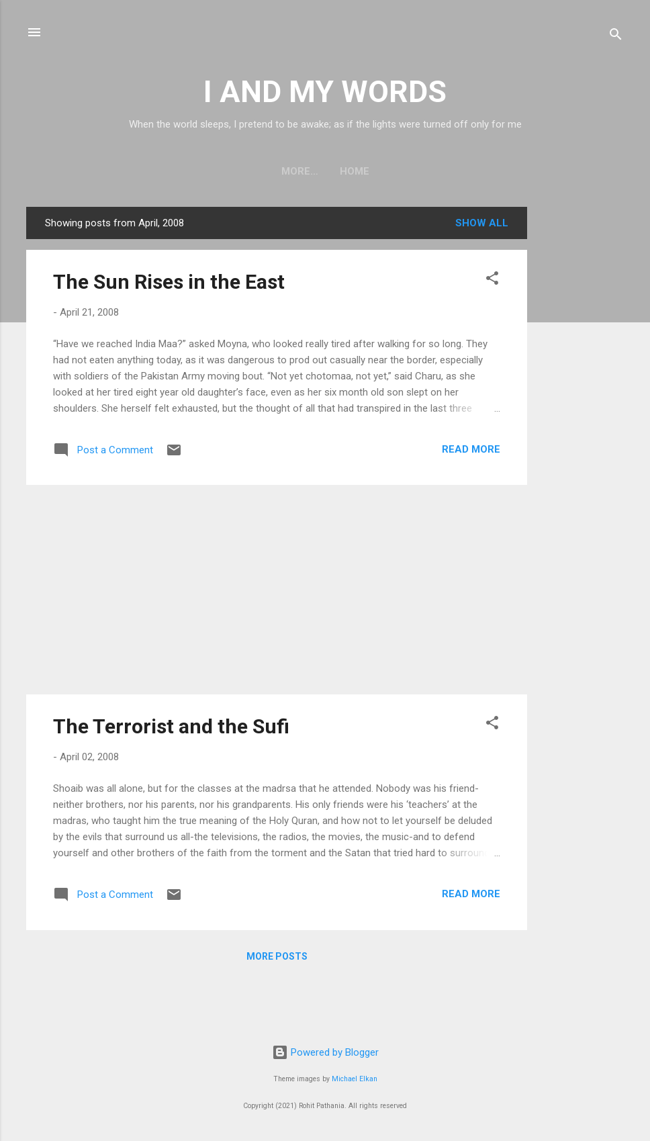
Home (325, 171)
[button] (492, 280)
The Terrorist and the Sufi (171, 726)
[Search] (616, 36)
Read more (471, 449)
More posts (277, 956)
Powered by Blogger (325, 1052)
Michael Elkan (354, 1079)
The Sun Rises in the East (169, 281)
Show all (481, 223)
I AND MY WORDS (325, 91)
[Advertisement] (581, 408)
